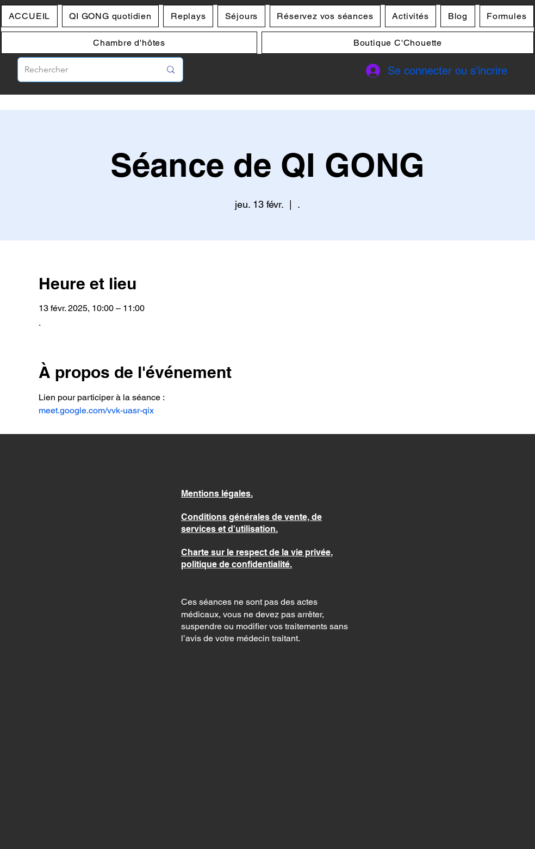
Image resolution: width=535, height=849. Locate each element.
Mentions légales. (217, 493)
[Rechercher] (84, 70)
